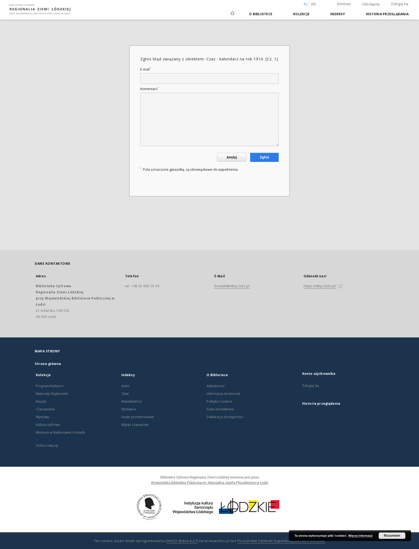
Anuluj (232, 157)
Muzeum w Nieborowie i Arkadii (60, 432)
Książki (41, 401)
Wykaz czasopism (135, 424)
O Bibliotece (260, 14)
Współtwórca (131, 401)
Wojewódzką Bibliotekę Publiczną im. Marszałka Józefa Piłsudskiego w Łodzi (209, 483)
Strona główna (48, 363)
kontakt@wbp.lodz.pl (232, 286)
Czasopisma (45, 409)
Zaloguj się (399, 4)
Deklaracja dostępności (225, 417)
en (313, 4)
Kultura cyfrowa (48, 424)
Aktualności (215, 386)
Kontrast (344, 4)
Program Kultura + (50, 386)
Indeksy (337, 14)
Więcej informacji (360, 535)
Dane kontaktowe (220, 409)
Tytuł (125, 393)
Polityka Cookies (219, 401)
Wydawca (128, 409)
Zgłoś (264, 157)
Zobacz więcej (47, 445)
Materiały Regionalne (52, 393)
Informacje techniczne (223, 393)
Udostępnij (371, 4)
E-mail (145, 69)
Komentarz (149, 89)
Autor (125, 386)
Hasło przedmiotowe (137, 417)
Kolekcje (301, 14)
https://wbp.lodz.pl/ (320, 286)
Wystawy (42, 417)
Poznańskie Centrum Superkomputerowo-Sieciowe (281, 541)
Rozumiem (392, 536)
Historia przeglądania (387, 14)
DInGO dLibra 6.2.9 (182, 541)
